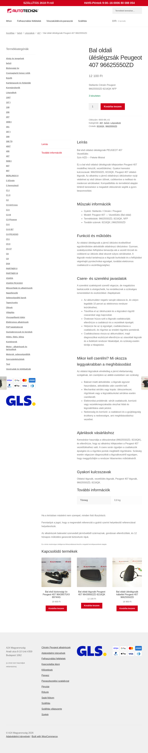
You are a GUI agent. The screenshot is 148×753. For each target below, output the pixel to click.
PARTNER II (11, 268)
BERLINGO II (12, 175)
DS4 (8, 263)
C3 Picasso (11, 219)
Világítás (10, 312)
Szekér (45, 714)
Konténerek (11, 342)
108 (7, 107)
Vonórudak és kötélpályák (18, 369)
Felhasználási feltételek (29, 21)
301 (7, 127)
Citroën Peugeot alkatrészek (56, 647)
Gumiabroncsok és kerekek (19, 332)
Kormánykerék (13, 88)
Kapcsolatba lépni (50, 664)
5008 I (9, 161)
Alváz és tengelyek (15, 58)
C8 (7, 259)
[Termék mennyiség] (94, 106)
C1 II (8, 195)
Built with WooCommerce (45, 736)
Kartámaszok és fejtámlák (18, 83)
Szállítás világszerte (51, 709)
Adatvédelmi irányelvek (53, 653)
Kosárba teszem (113, 106)
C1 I (8, 190)
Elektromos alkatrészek (17, 322)
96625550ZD (111, 126)
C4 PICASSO (12, 234)
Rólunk (45, 692)
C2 (7, 200)
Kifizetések (47, 670)
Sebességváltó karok (16, 298)
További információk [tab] (51, 153)
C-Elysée (10, 180)
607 (7, 166)
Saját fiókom (47, 698)
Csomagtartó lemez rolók (18, 73)
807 (7, 171)
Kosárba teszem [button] (56, 608)
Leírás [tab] (44, 144)
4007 (8, 146)
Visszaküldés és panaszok (59, 21)
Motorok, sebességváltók (18, 354)
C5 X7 (9, 249)
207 (7, 117)
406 (7, 151)
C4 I (8, 224)
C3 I (8, 210)
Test (8, 364)
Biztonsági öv (12, 68)
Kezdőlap (10, 33)
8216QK (100, 126)
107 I (8, 102)
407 (39, 33)
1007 (8, 97)
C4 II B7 (9, 229)
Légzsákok (30, 33)
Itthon (9, 21)
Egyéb (9, 78)
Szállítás (82, 21)
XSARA (9, 278)
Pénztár (45, 686)
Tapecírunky (12, 302)
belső (19, 33)
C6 (7, 254)
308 (7, 136)
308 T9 (9, 141)
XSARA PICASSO (14, 283)
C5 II (8, 244)
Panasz (45, 675)
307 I (8, 132)
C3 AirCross (12, 205)
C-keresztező (12, 185)
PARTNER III (12, 273)
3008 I (9, 122)
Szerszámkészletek (15, 359)
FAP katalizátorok (14, 327)
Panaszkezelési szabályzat (55, 681)
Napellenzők (12, 293)
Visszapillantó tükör (15, 317)
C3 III (8, 215)
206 (7, 112)
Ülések (9, 307)
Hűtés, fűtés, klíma (15, 337)
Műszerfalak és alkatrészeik (19, 288)
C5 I (8, 239)
